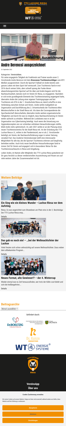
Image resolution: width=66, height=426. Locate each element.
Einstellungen (33, 420)
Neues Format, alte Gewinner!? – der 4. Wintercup (28, 278)
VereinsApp (33, 384)
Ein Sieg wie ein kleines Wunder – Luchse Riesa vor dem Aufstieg (32, 204)
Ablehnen (33, 414)
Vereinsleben (16, 74)
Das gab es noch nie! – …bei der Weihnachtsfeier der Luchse (29, 242)
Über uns (33, 388)
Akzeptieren (33, 408)
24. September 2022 (6, 69)
